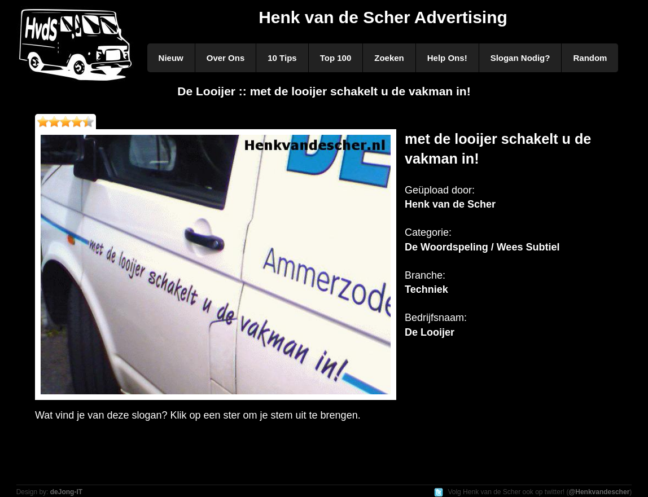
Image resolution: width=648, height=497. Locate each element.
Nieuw (171, 58)
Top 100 (336, 58)
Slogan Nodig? (520, 58)
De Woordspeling (446, 247)
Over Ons (226, 58)
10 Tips (282, 58)
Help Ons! (447, 58)
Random (590, 58)
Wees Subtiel (528, 247)
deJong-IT (66, 492)
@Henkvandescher (599, 492)
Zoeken (389, 58)
